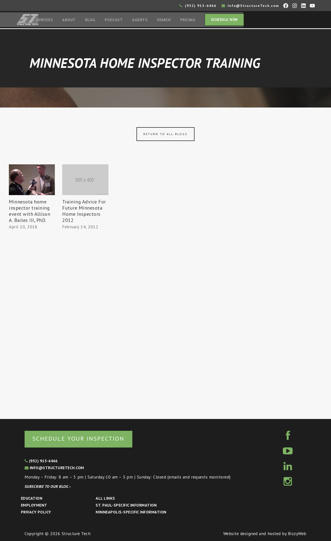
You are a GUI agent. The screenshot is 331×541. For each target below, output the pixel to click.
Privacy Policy (36, 512)
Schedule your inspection (82, 438)
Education (31, 498)
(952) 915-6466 (198, 5)
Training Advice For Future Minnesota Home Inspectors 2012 (84, 212)
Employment (34, 505)
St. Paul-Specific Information (126, 505)
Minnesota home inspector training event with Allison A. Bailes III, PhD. (29, 212)
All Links (105, 498)
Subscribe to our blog (48, 486)
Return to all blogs (165, 135)
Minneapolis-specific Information (131, 512)
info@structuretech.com (54, 467)
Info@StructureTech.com (250, 5)
